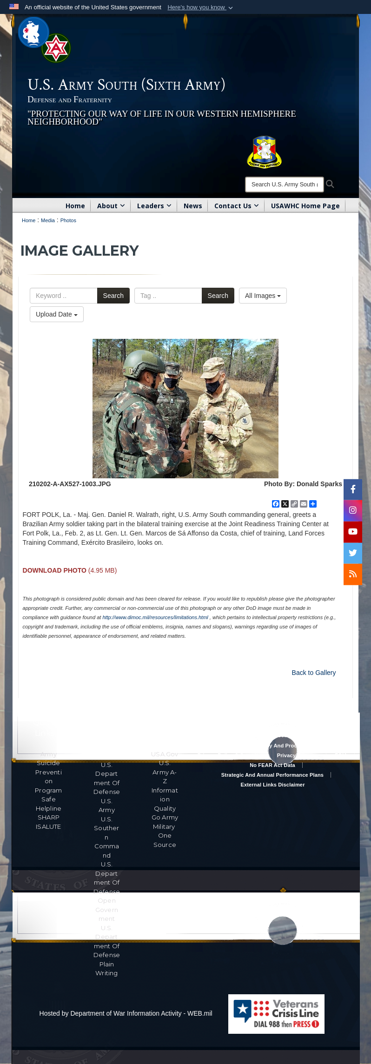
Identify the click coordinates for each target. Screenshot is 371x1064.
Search (113, 295)
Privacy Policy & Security (229, 755)
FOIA (341, 755)
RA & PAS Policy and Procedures (272, 745)
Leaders (154, 205)
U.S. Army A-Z (164, 772)
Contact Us (236, 205)
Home (75, 205)
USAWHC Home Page (305, 205)
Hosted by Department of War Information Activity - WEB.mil (126, 1013)
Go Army (165, 817)
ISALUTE (48, 826)
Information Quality (165, 799)
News (193, 205)
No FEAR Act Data (272, 765)
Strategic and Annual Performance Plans (272, 775)
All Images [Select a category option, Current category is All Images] (263, 295)
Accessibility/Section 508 (272, 735)
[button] (201, 7)
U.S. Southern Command (106, 837)
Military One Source (165, 835)
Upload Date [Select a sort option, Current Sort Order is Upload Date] (57, 314)
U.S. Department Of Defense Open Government (106, 891)
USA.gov (164, 754)
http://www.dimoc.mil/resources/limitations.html (155, 617)
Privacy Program (298, 755)
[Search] (284, 184)
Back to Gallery (314, 672)
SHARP (49, 817)
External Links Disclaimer (272, 784)
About (111, 205)
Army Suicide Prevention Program (48, 772)
